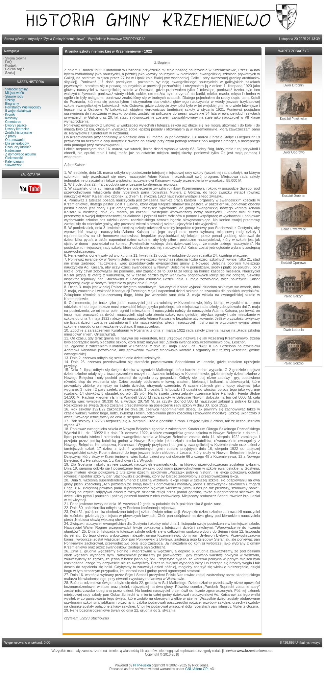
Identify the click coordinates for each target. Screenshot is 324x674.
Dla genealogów (17, 143)
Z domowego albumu (20, 154)
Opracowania (15, 140)
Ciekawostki (14, 158)
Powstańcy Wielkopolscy (23, 107)
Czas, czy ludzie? (18, 147)
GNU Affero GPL (197, 669)
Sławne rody (14, 96)
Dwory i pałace (16, 125)
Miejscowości (15, 93)
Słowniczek (13, 165)
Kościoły (11, 118)
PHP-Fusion (142, 665)
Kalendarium (14, 161)
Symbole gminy (16, 89)
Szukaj (10, 73)
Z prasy (10, 136)
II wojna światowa (18, 111)
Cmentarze (13, 122)
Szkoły (10, 100)
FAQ (8, 62)
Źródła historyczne (18, 132)
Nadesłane (13, 150)
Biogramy (12, 103)
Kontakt (10, 65)
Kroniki (10, 114)
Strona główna (15, 58)
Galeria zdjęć (14, 69)
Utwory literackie (17, 129)
